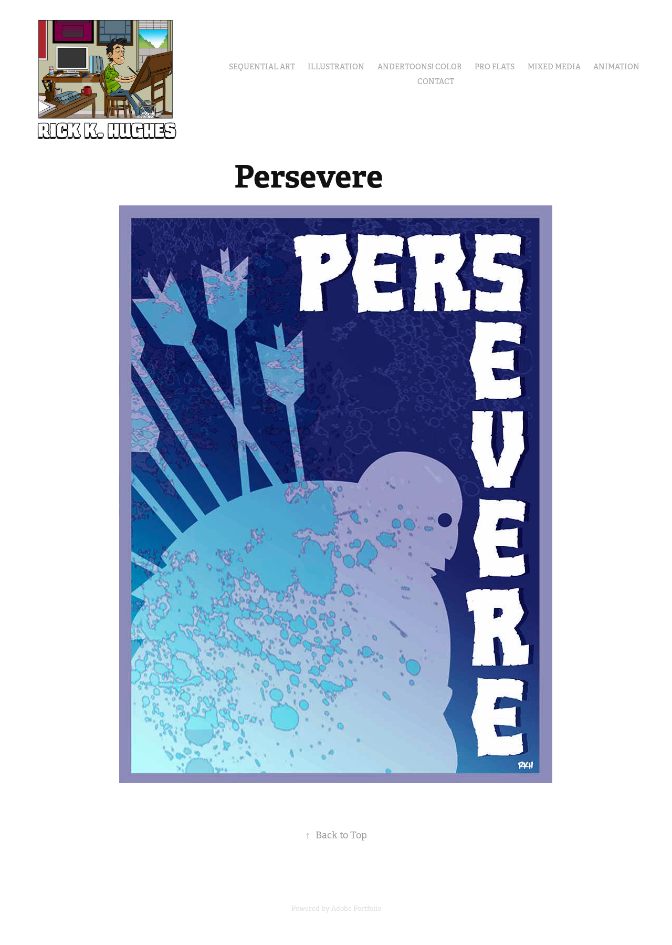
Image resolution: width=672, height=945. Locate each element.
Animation (616, 66)
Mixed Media (554, 66)
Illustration (336, 66)
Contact (435, 81)
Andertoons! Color (419, 66)
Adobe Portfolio (356, 908)
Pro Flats (494, 66)
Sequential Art (262, 66)
